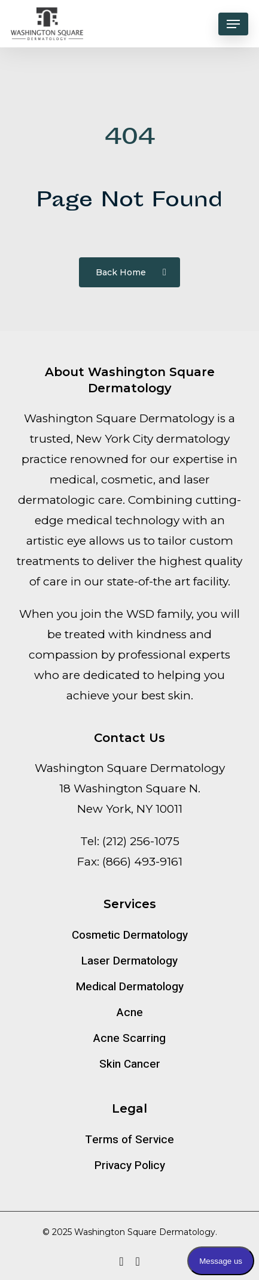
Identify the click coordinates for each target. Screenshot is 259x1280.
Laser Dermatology (129, 961)
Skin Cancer (129, 1064)
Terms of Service (129, 1139)
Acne (130, 1012)
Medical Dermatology (130, 986)
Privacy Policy (130, 1165)
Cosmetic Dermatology (130, 935)
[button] (233, 24)
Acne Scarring (129, 1038)
